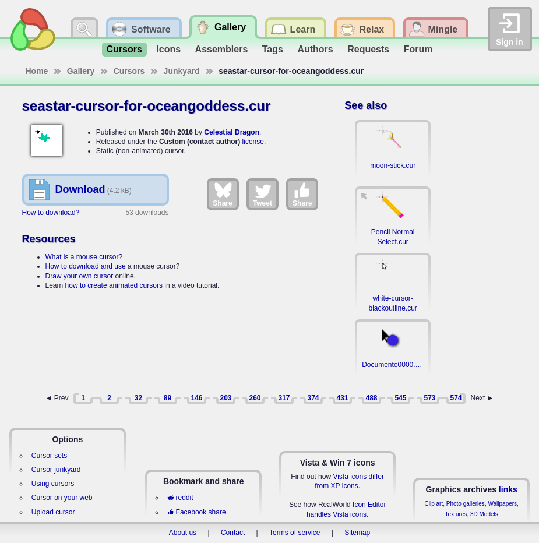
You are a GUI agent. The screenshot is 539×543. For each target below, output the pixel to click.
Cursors (124, 49)
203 (225, 398)
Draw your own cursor (79, 276)
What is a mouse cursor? (84, 257)
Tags (272, 49)
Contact (233, 532)
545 (400, 398)
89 (167, 398)
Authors (315, 49)
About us (182, 532)
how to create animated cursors (114, 285)
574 (456, 398)
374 (313, 398)
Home (37, 71)
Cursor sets (49, 456)
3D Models (484, 514)
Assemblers (221, 49)
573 (429, 398)
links (508, 489)
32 (138, 398)
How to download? (51, 213)
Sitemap (357, 532)
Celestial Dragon (231, 132)
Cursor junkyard (56, 470)
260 (254, 398)
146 (196, 398)
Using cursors (52, 483)
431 (342, 398)
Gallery (80, 71)
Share (222, 194)
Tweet (262, 194)
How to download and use (85, 266)
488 (371, 398)
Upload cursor (53, 512)
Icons (168, 49)
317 (284, 398)
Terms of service (294, 532)
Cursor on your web (62, 497)
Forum (418, 49)
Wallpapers (502, 503)
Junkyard (182, 71)
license (253, 141)
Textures (456, 514)
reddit (180, 497)
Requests (368, 49)
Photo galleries (465, 503)
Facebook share (196, 512)
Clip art (433, 503)
